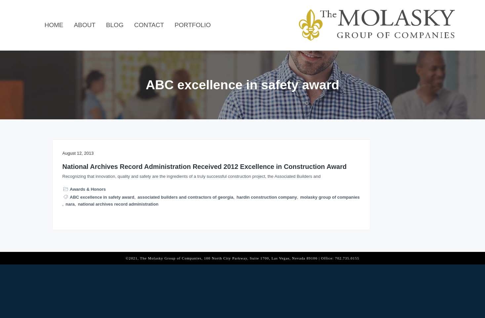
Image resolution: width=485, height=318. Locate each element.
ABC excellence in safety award (102, 235)
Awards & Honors (88, 227)
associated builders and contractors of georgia (111, 242)
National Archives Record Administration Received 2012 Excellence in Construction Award (109, 179)
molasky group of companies (93, 256)
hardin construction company (93, 249)
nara (130, 256)
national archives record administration (103, 263)
